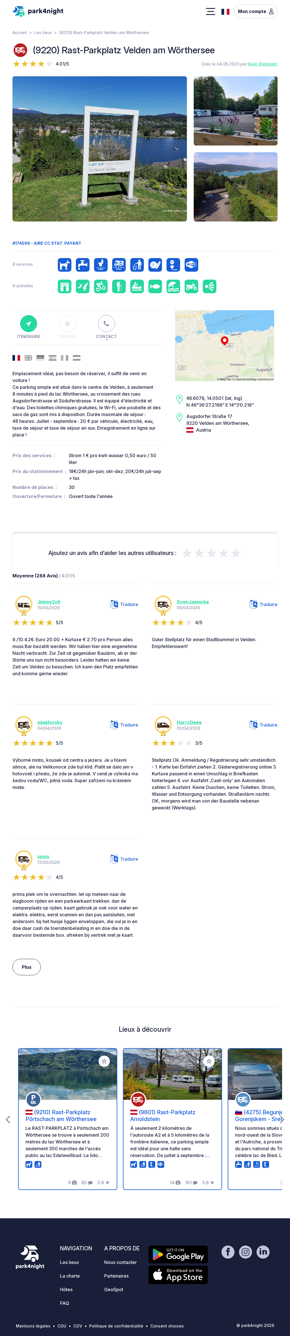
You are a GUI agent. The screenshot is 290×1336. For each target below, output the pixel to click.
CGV (77, 1326)
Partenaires (116, 1276)
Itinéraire (28, 327)
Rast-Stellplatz (263, 64)
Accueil (19, 32)
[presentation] (7, 1119)
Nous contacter (120, 1262)
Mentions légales (33, 1326)
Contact (106, 327)
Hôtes (66, 1289)
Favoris (67, 327)
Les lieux (43, 32)
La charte (70, 1276)
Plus (26, 967)
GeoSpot (113, 1289)
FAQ (64, 1303)
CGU (61, 1326)
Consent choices (167, 1326)
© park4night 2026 (255, 1325)
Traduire (124, 604)
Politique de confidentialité (116, 1326)
